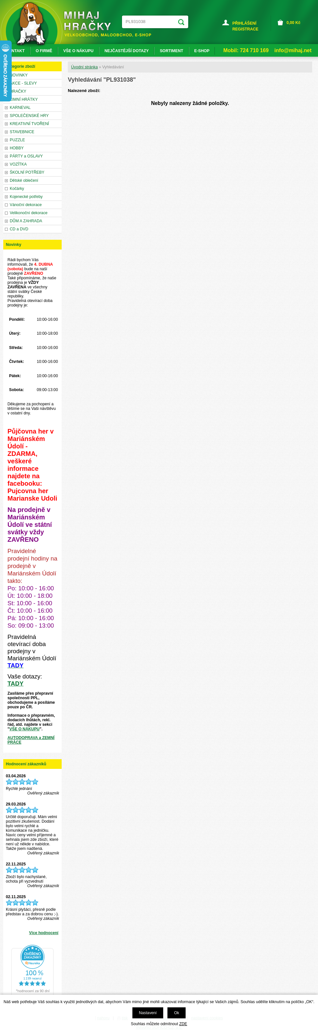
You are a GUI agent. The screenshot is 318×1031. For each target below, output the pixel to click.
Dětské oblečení (24, 180)
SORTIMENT (171, 51)
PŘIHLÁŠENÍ (244, 23)
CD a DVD (19, 229)
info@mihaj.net (293, 50)
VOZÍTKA (18, 164)
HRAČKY (18, 91)
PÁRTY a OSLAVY (26, 156)
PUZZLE (17, 140)
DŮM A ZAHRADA (26, 221)
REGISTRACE (245, 29)
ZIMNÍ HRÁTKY (24, 99)
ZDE (183, 1024)
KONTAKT (15, 51)
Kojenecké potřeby (26, 196)
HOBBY (17, 148)
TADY (15, 683)
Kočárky (17, 188)
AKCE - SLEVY (23, 83)
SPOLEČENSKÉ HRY (29, 115)
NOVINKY (19, 75)
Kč (293, 22)
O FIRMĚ (44, 51)
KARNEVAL (20, 107)
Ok (176, 1013)
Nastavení (148, 1013)
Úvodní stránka (84, 67)
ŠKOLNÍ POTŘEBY (27, 172)
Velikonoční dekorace (28, 213)
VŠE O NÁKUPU (24, 729)
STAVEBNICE (22, 132)
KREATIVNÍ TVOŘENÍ (29, 124)
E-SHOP (202, 51)
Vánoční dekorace (26, 205)
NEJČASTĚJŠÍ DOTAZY (126, 51)
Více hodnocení (43, 933)
